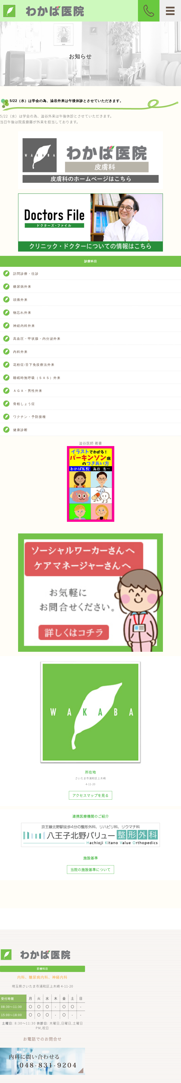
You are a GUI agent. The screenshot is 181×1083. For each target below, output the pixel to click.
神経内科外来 (24, 326)
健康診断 (20, 430)
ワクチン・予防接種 (29, 417)
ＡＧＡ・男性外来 (27, 390)
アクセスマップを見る (90, 795)
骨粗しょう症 (24, 404)
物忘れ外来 (22, 312)
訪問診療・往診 (26, 273)
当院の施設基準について (90, 869)
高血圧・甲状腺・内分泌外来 (37, 338)
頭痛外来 (20, 299)
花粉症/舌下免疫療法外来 (34, 364)
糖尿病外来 (22, 286)
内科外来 (20, 352)
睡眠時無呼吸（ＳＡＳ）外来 (37, 378)
